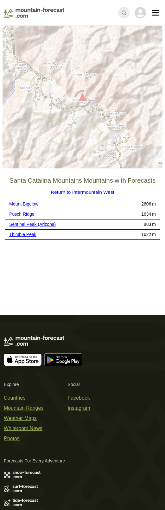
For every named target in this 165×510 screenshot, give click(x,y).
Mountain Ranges (23, 408)
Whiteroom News (23, 428)
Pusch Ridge (21, 214)
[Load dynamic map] (82, 100)
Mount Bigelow (23, 203)
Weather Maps (20, 418)
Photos (12, 438)
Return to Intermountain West (82, 192)
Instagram (79, 408)
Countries (14, 398)
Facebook (79, 398)
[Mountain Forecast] (34, 13)
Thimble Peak (22, 234)
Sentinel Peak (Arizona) (32, 224)
